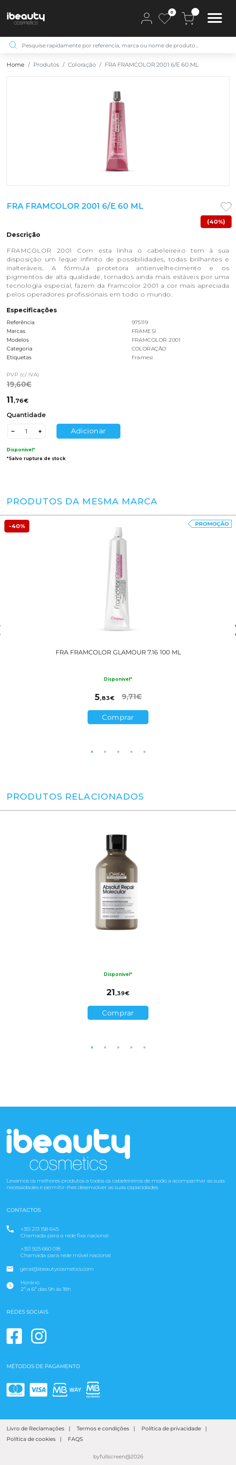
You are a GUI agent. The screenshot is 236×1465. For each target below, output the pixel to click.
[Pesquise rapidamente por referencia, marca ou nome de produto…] (124, 45)
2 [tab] (105, 751)
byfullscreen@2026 (118, 1456)
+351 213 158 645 (40, 1229)
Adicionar (88, 431)
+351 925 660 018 (40, 1248)
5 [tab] (144, 751)
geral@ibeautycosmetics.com (57, 1268)
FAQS (75, 1439)
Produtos (46, 64)
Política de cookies (31, 1439)
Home (16, 64)
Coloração (82, 64)
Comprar (118, 717)
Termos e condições (103, 1428)
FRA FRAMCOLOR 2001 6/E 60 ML (152, 64)
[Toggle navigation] (215, 19)
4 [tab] (131, 751)
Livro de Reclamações (35, 1428)
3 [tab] (118, 751)
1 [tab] (92, 751)
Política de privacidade (171, 1428)
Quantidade (26, 415)
